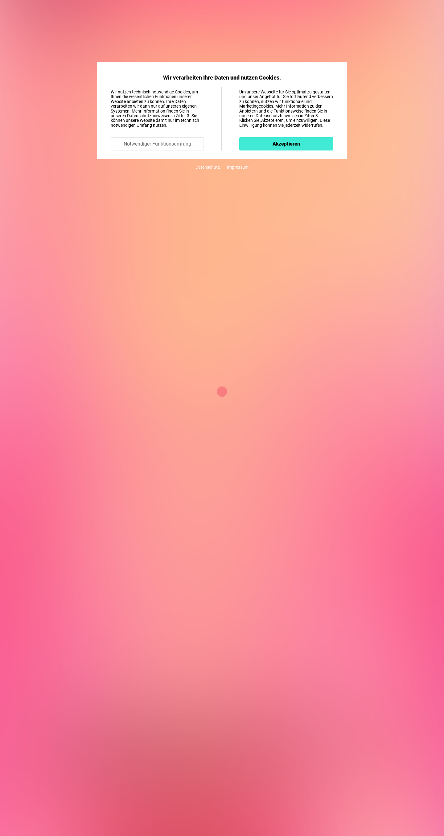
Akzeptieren (286, 143)
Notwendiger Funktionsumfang (157, 143)
